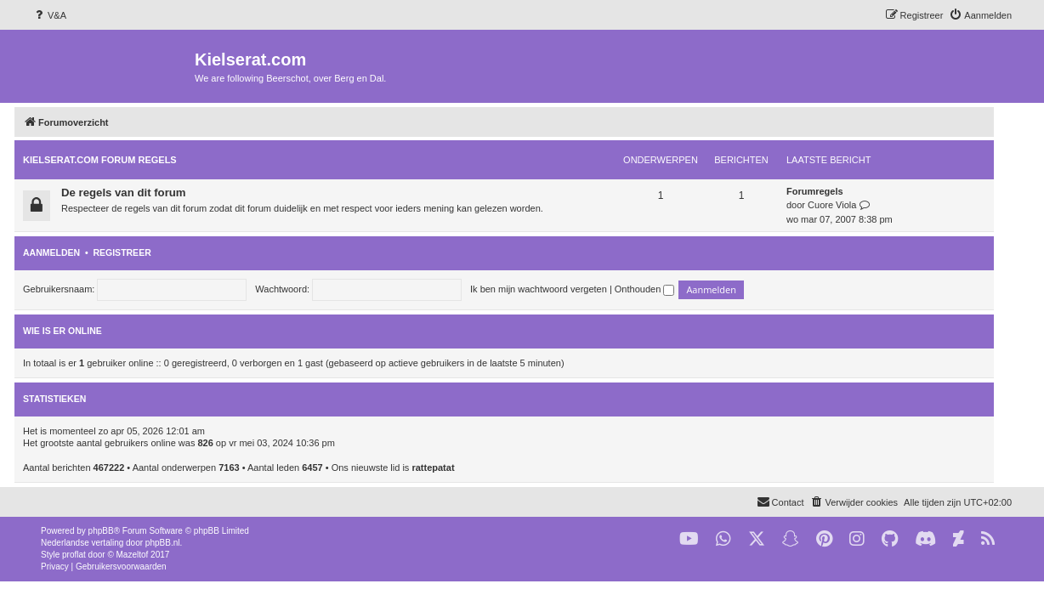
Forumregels (832, 191)
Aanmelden (69, 252)
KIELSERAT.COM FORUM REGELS (118, 160)
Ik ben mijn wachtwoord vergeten (556, 289)
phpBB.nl (162, 542)
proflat (74, 554)
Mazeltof (132, 554)
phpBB (101, 531)
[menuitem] (49, 15)
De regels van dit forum (141, 192)
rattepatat (450, 467)
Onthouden (663, 289)
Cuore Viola (850, 205)
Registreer (139, 252)
